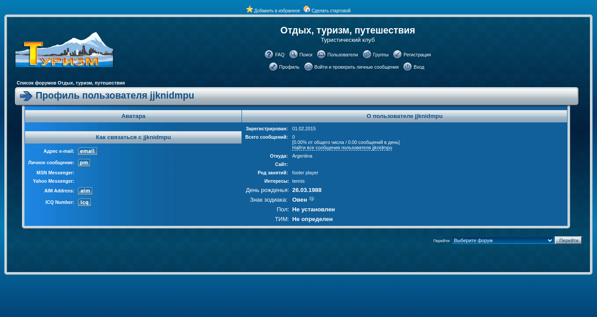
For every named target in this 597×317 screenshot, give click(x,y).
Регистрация (417, 54)
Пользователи (342, 54)
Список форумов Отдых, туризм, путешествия (71, 82)
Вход (419, 67)
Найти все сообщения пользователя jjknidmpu (342, 147)
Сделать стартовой (331, 10)
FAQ (279, 54)
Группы (381, 54)
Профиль (289, 67)
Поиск (306, 54)
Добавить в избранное (277, 10)
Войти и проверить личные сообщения (357, 67)
